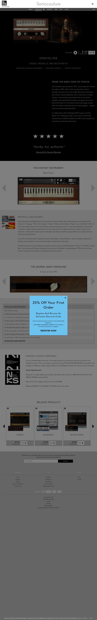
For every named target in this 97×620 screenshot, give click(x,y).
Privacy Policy (83, 618)
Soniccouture (49, 3)
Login (93, 9)
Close (91, 618)
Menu (43, 9)
